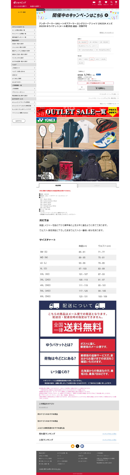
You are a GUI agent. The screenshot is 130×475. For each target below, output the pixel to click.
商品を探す (42, 453)
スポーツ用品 (66, 9)
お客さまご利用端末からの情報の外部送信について (105, 459)
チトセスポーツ (43, 407)
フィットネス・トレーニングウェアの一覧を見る (102, 98)
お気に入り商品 (43, 456)
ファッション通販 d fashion (20, 113)
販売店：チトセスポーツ (107, 32)
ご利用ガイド (16, 68)
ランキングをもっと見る (109, 434)
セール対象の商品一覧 (18, 30)
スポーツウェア (76, 9)
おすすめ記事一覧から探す (19, 61)
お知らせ (14, 75)
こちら (59, 469)
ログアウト (19, 121)
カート (59, 456)
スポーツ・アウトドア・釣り (53, 9)
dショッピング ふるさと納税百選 (21, 106)
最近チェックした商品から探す (21, 51)
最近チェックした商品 (45, 458)
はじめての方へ (16, 82)
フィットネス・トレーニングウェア (91, 9)
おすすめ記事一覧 (62, 453)
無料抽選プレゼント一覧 (19, 37)
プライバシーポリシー (18, 92)
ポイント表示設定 (62, 461)
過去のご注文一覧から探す (19, 54)
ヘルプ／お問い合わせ (18, 71)
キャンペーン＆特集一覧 (19, 34)
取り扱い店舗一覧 (44, 464)
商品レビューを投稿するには (108, 103)
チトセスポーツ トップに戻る (108, 94)
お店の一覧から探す (18, 44)
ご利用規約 (15, 88)
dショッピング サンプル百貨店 (21, 102)
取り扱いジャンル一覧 (45, 461)
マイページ (60, 458)
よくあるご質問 (16, 78)
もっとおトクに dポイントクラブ (21, 109)
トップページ (40, 9)
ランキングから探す (18, 58)
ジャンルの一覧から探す (19, 47)
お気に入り (82, 89)
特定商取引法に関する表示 (19, 96)
